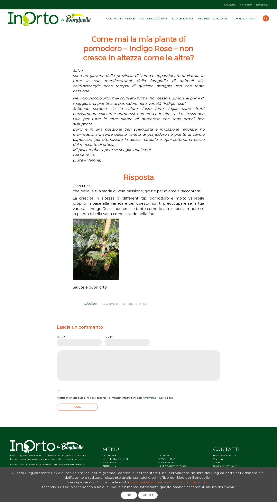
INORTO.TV (109, 465)
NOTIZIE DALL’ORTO (115, 458)
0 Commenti (110, 303)
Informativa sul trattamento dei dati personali (168, 482)
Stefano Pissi (138, 303)
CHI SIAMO (164, 455)
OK (129, 495)
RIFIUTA (148, 495)
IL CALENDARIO (112, 462)
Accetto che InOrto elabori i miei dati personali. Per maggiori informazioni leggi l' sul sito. (115, 397)
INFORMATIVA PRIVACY (172, 465)
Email (108, 336)
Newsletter (245, 4)
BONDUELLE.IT (167, 462)
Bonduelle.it (262, 4)
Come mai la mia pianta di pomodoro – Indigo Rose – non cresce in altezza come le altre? (138, 48)
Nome (61, 336)
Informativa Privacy (154, 397)
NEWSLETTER (166, 458)
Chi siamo (229, 4)
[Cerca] (265, 18)
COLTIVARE (109, 455)
